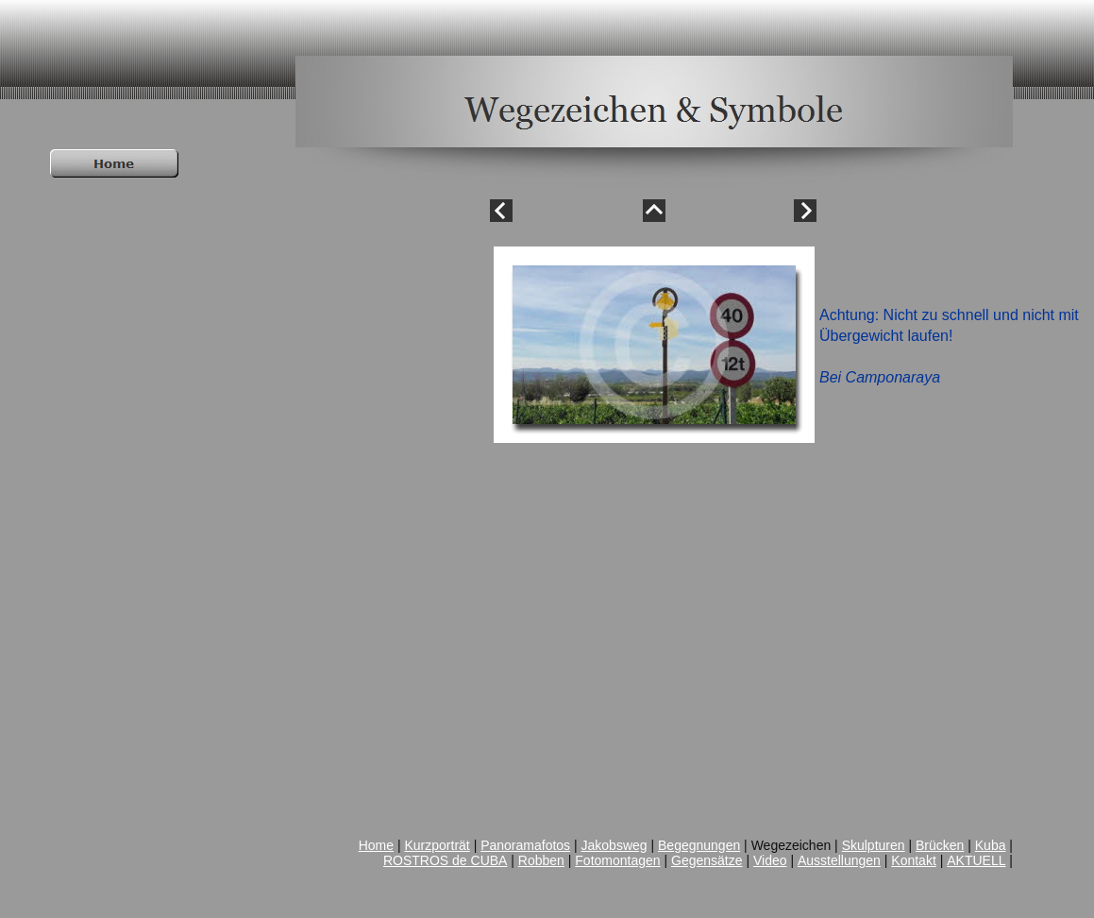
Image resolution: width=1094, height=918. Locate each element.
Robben (541, 860)
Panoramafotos (525, 845)
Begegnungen (699, 845)
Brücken (940, 845)
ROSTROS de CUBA (445, 860)
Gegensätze (707, 860)
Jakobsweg (614, 845)
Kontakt (913, 860)
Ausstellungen (839, 860)
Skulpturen (873, 845)
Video (770, 860)
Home (376, 845)
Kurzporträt (437, 845)
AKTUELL (976, 860)
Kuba (990, 845)
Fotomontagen (617, 860)
